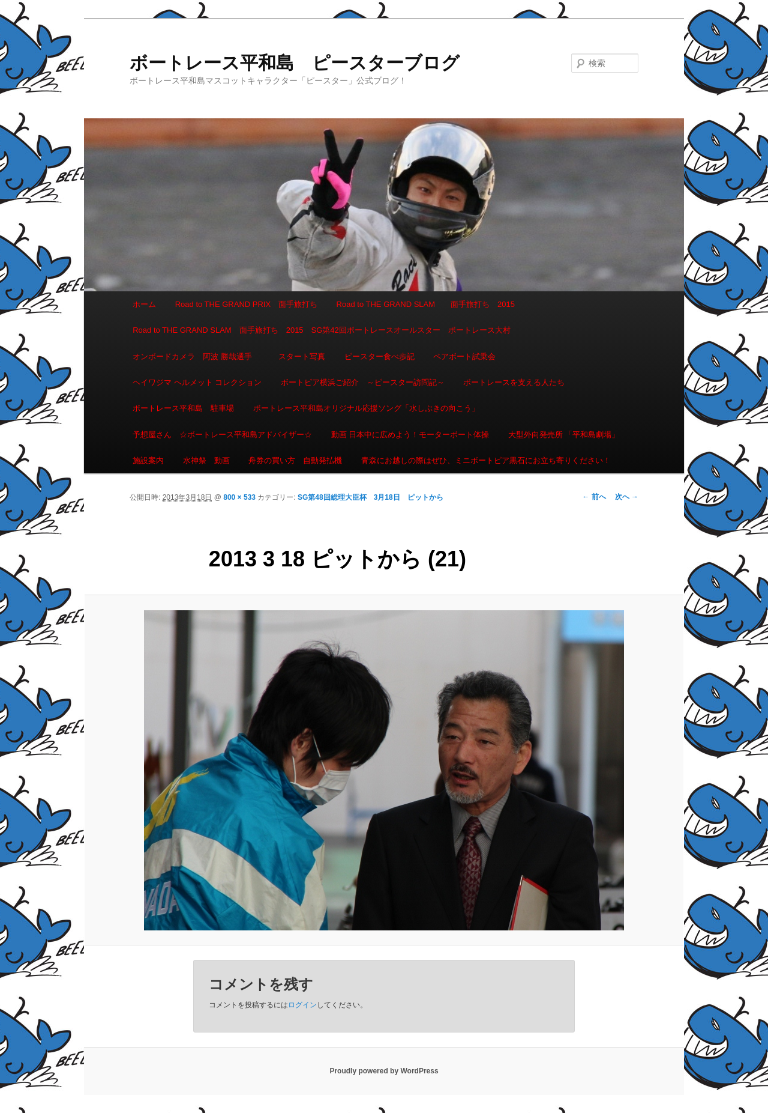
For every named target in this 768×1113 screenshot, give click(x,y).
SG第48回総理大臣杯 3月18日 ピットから (370, 497)
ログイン (302, 1005)
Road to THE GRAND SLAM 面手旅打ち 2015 (426, 304)
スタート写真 (301, 356)
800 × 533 (239, 497)
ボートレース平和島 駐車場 (183, 408)
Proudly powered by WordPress (383, 1071)
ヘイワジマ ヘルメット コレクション (197, 382)
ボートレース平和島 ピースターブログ (295, 63)
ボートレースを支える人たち (514, 382)
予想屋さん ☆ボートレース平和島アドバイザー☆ (222, 434)
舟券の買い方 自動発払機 (295, 460)
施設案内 (148, 460)
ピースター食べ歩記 (379, 356)
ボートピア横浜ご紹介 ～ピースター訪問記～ (363, 382)
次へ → (626, 497)
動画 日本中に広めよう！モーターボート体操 (410, 434)
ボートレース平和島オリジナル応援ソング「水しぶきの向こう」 (366, 408)
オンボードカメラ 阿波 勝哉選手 (196, 356)
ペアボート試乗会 (464, 356)
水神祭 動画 (206, 460)
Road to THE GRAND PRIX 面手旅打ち (246, 304)
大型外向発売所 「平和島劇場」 (564, 434)
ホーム (144, 304)
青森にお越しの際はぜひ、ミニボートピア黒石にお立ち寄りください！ (486, 460)
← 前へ (593, 497)
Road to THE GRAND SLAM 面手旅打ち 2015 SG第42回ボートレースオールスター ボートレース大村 (322, 330)
